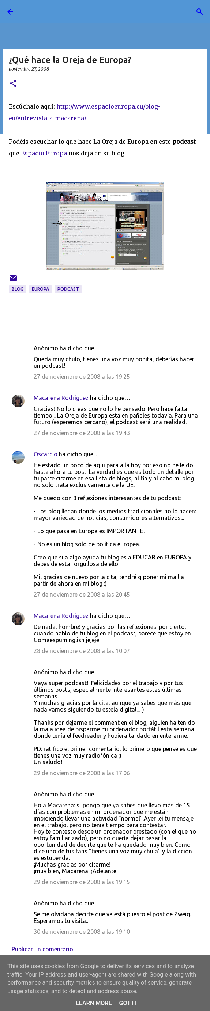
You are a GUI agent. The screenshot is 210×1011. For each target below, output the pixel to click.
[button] (13, 84)
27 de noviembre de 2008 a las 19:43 (82, 433)
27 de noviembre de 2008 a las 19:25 (82, 376)
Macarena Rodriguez (61, 398)
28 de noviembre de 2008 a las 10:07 (82, 651)
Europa (40, 289)
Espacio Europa (44, 153)
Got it (128, 1003)
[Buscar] (199, 11)
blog (17, 289)
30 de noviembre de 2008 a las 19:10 (82, 931)
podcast (68, 289)
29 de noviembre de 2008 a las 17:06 (82, 773)
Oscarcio (45, 454)
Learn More (94, 1003)
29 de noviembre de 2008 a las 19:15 (82, 882)
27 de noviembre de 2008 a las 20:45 (82, 594)
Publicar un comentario (42, 949)
